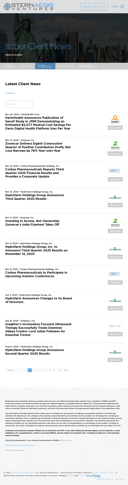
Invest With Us (94, 7)
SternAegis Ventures (22, 473)
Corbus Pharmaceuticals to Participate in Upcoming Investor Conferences (36, 274)
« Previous (10, 370)
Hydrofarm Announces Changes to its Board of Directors (38, 300)
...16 (59, 370)
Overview (26, 66)
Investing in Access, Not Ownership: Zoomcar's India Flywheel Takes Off (32, 223)
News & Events (10, 66)
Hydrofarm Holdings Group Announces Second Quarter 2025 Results (34, 352)
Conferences (65, 66)
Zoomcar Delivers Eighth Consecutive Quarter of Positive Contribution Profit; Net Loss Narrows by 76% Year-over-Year (38, 147)
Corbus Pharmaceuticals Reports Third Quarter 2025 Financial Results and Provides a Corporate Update (34, 173)
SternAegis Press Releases (88, 66)
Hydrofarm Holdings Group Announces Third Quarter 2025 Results (34, 197)
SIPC (81, 475)
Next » (66, 370)
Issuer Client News (45, 66)
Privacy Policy (105, 479)
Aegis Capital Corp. (103, 473)
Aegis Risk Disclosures (14, 450)
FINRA (71, 475)
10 (54, 370)
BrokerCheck (66, 440)
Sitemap (120, 479)
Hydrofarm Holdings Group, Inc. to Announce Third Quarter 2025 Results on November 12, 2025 (36, 250)
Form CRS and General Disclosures (20, 445)
